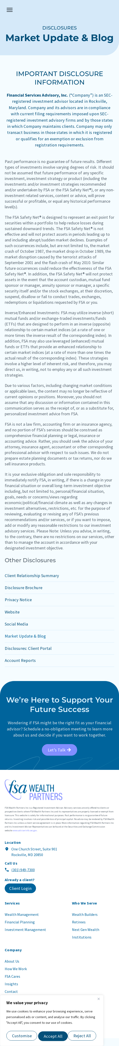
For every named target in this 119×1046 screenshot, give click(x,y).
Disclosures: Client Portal (28, 656)
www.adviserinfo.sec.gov (25, 838)
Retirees (79, 929)
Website (12, 619)
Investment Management (25, 937)
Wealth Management (22, 922)
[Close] (98, 1001)
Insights (11, 991)
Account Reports (20, 668)
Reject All (52, 1036)
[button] (10, 13)
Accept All (82, 1036)
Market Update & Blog (25, 644)
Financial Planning (20, 929)
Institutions (81, 945)
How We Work (16, 976)
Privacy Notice (18, 607)
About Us (12, 969)
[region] (51, 1021)
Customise (21, 1036)
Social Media (16, 631)
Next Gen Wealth (85, 937)
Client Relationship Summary (32, 583)
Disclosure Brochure (23, 595)
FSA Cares (12, 984)
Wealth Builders (85, 922)
